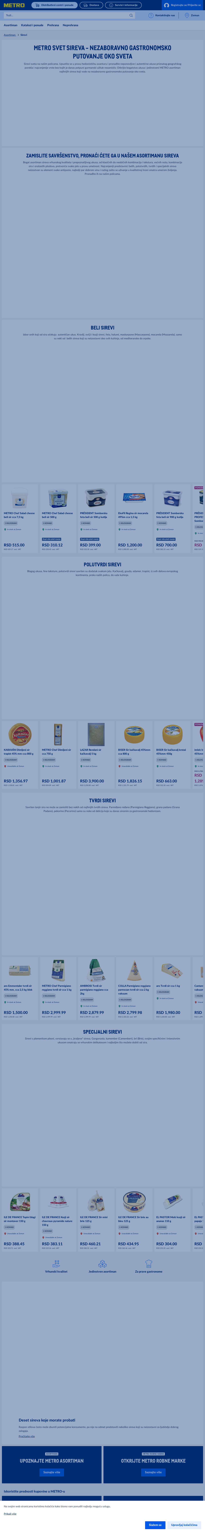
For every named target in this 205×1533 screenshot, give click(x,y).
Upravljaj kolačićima (184, 1525)
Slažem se (155, 1525)
